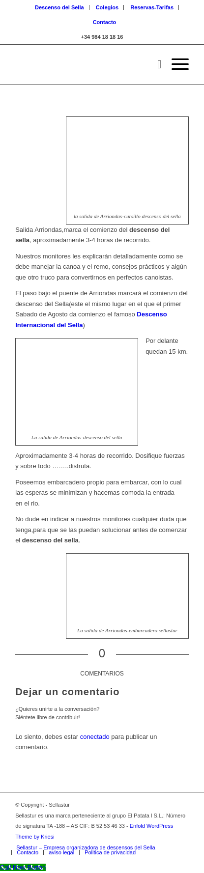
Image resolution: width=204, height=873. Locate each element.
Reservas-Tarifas (152, 7)
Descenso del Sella (59, 7)
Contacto (105, 22)
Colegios (107, 7)
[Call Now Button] (23, 867)
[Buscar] (154, 64)
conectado (95, 736)
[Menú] (175, 64)
